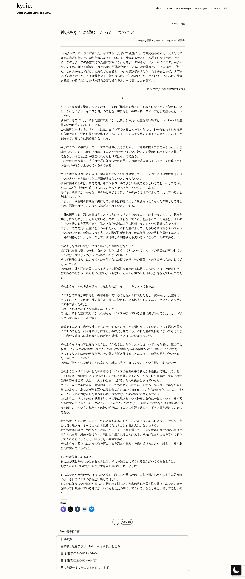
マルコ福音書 (178, 40)
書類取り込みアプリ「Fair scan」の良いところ (90, 546)
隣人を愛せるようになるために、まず (85, 567)
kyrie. (24, 6)
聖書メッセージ (155, 40)
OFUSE (126, 522)
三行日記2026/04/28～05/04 (79, 553)
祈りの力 (66, 539)
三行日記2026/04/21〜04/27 (79, 560)
